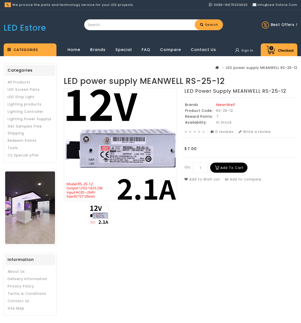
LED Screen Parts (24, 89)
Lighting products (24, 104)
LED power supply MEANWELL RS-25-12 (261, 67)
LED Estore (25, 28)
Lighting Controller (25, 111)
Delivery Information (27, 278)
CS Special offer (23, 155)
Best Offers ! (284, 24)
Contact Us (203, 49)
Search (209, 24)
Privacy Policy (21, 286)
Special (123, 49)
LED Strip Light (21, 96)
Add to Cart (232, 167)
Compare (170, 49)
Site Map (16, 308)
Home (74, 49)
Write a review (255, 131)
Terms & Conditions (27, 293)
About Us (16, 271)
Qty (187, 167)
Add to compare (243, 179)
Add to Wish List (202, 179)
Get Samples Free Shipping (25, 130)
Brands (98, 49)
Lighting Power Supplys (30, 118)
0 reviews (221, 131)
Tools (13, 147)
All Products (19, 82)
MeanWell (225, 104)
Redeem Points (22, 140)
